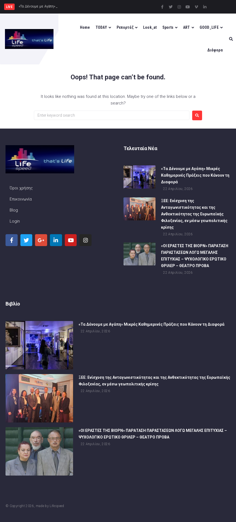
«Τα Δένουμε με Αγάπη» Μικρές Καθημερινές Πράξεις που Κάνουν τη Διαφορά (195, 180)
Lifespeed (57, 506)
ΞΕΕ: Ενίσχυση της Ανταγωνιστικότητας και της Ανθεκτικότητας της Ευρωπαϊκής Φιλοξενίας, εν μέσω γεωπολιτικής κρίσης (194, 218)
